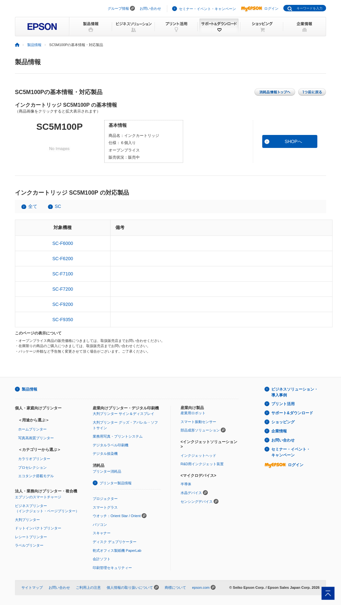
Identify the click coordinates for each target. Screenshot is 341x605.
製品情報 (34, 45)
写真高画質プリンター (36, 438)
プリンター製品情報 (116, 483)
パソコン (100, 524)
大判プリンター (27, 520)
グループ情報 (118, 8)
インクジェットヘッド (198, 455)
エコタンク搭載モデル (36, 476)
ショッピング (283, 422)
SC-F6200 (62, 258)
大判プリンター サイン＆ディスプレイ (123, 414)
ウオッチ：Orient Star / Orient (117, 516)
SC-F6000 (62, 243)
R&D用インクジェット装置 (202, 464)
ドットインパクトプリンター (38, 528)
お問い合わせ (150, 8)
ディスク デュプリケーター (114, 542)
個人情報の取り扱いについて (130, 587)
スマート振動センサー (198, 422)
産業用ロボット (193, 413)
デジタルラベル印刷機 (110, 445)
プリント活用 (283, 404)
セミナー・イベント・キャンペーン (207, 9)
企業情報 (279, 431)
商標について (175, 587)
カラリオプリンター (34, 459)
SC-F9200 (62, 304)
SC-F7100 (62, 273)
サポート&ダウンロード (292, 413)
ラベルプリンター (29, 545)
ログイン (259, 8)
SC (58, 206)
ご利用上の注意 (88, 587)
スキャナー (102, 533)
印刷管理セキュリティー (112, 568)
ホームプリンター (32, 429)
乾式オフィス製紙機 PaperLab (117, 550)
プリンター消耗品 (107, 471)
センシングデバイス (197, 501)
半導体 (186, 484)
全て (32, 206)
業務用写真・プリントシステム (118, 436)
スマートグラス (105, 507)
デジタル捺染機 (105, 453)
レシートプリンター (31, 537)
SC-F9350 (62, 319)
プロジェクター (105, 499)
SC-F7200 (62, 289)
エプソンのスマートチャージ (38, 497)
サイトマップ (32, 587)
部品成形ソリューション (200, 430)
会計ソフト (102, 559)
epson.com (200, 587)
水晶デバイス (191, 493)
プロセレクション (32, 467)
